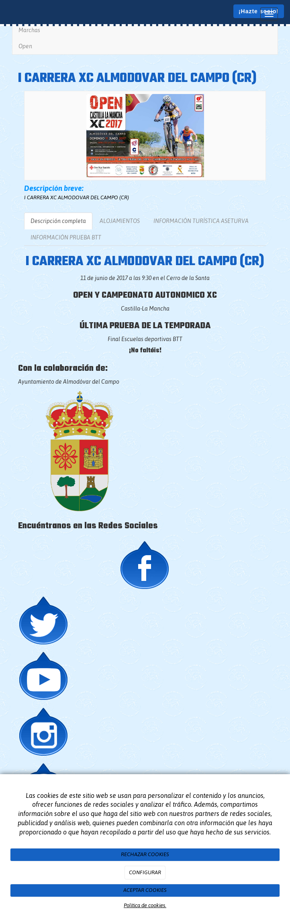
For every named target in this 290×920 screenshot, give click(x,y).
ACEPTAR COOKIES (145, 890)
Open (25, 46)
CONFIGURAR (145, 872)
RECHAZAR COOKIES (145, 854)
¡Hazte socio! (259, 11)
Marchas (29, 30)
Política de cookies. (145, 905)
